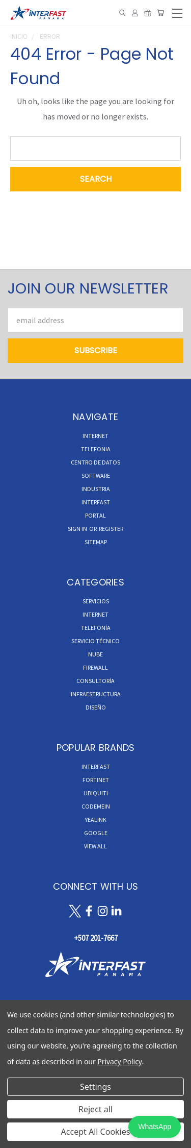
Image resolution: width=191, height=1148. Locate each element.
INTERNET (95, 435)
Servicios (96, 601)
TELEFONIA (96, 449)
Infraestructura (96, 694)
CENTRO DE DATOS (95, 462)
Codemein (95, 806)
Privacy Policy (119, 1061)
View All (95, 846)
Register (111, 528)
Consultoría (95, 681)
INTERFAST (95, 502)
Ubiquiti (96, 793)
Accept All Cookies (95, 1131)
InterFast (95, 766)
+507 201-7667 (96, 938)
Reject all (95, 1109)
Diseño (96, 707)
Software (95, 475)
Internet (95, 614)
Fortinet (96, 780)
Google (95, 833)
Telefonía (96, 627)
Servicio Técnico (95, 641)
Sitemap (96, 542)
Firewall (95, 667)
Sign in (78, 528)
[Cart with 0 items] (160, 12)
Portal (95, 515)
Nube (95, 654)
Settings (95, 1086)
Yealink (95, 819)
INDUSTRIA (95, 489)
